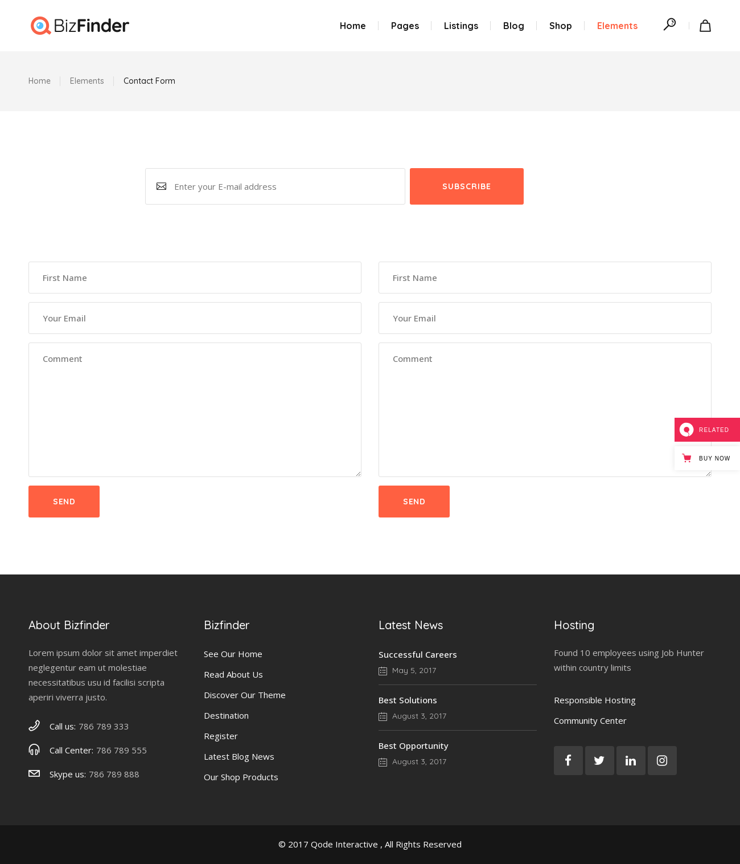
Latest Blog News (239, 756)
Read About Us (233, 674)
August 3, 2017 (412, 716)
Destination (226, 715)
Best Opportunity (414, 745)
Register (221, 735)
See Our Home (233, 653)
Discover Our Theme (245, 694)
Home (39, 81)
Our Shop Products (241, 777)
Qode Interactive (344, 844)
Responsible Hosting (595, 700)
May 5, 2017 (407, 670)
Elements (87, 81)
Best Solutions (408, 700)
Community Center (590, 720)
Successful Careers (418, 654)
